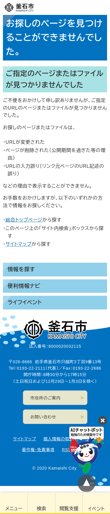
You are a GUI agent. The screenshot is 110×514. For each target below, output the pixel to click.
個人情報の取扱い (60, 439)
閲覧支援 (69, 508)
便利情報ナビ (24, 286)
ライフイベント (25, 302)
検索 (41, 508)
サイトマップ (19, 244)
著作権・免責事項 (38, 449)
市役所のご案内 (46, 398)
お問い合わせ (43, 417)
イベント (96, 508)
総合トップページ (24, 219)
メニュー (13, 508)
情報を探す (21, 269)
